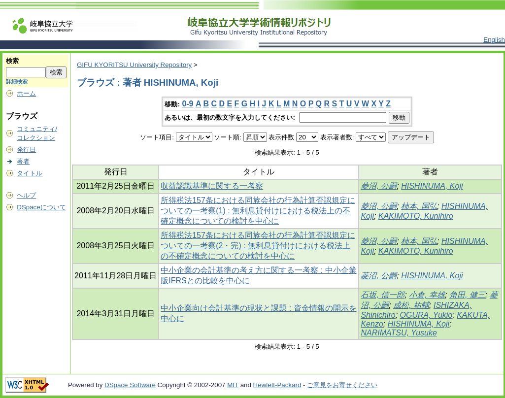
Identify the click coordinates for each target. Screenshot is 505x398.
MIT (232, 385)
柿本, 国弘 (419, 206)
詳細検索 (17, 81)
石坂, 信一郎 (382, 295)
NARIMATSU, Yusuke (399, 333)
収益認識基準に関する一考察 (212, 186)
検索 (12, 61)
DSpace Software (130, 385)
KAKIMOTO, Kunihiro (415, 216)
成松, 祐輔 (411, 305)
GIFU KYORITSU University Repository (134, 64)
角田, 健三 (467, 295)
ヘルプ (26, 195)
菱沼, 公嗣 (379, 186)
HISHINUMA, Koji (432, 186)
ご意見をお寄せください (342, 385)
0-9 (187, 104)
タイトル (29, 173)
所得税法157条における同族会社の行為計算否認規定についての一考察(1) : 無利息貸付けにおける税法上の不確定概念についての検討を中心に (258, 210)
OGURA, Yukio (426, 315)
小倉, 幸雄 (427, 295)
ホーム (26, 93)
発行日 (26, 149)
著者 (23, 161)
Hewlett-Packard (277, 385)
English (494, 39)
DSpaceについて (41, 207)
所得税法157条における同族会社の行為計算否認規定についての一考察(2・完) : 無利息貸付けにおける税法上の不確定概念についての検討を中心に (258, 245)
